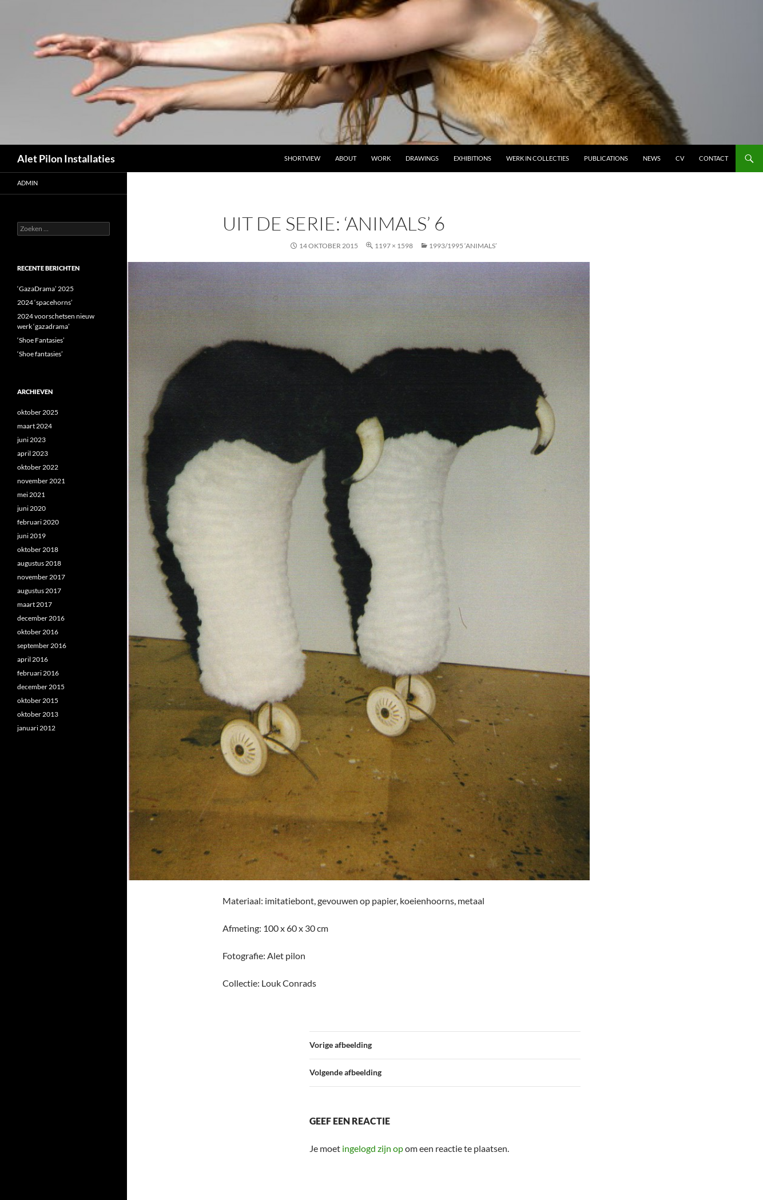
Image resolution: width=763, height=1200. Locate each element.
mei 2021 (31, 494)
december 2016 (41, 618)
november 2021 (41, 480)
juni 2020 (31, 508)
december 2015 (41, 686)
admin (27, 182)
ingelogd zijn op (372, 1148)
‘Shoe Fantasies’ (41, 340)
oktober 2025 (37, 412)
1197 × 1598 (394, 245)
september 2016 (41, 645)
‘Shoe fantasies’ (40, 353)
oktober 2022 (37, 467)
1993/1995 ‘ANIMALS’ (463, 245)
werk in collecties (537, 158)
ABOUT (345, 158)
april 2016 (32, 659)
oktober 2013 (37, 714)
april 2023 (32, 453)
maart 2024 (34, 426)
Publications (606, 158)
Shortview (302, 158)
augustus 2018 (39, 563)
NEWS (652, 158)
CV (679, 158)
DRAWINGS (422, 158)
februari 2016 (38, 673)
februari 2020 (38, 522)
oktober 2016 (37, 631)
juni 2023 (31, 439)
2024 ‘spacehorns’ (45, 302)
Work (381, 158)
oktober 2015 (37, 700)
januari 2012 (36, 728)
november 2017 (41, 577)
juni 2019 (31, 535)
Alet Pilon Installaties (66, 158)
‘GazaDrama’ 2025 (45, 288)
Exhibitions (472, 158)
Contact (713, 158)
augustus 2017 (39, 590)
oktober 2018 (37, 549)
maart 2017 (34, 604)
